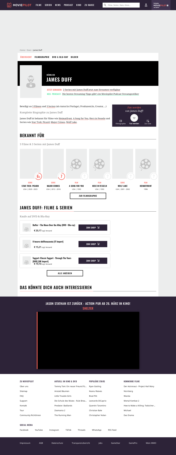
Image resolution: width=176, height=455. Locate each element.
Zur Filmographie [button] (88, 195)
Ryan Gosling (95, 386)
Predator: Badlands (63, 405)
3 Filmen (36, 106)
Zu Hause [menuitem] (89, 5)
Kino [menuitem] (78, 5)
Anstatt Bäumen (61, 391)
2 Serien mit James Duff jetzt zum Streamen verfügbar (91, 89)
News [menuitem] (58, 5)
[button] (121, 122)
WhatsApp (96, 430)
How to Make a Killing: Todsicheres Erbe (140, 405)
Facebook (24, 430)
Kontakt (23, 405)
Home (22, 50)
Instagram (54, 430)
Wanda (127, 396)
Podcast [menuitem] (68, 5)
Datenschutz (57, 443)
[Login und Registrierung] (146, 5)
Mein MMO (151, 443)
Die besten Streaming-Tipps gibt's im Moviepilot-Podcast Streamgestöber (100, 93)
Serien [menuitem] (48, 5)
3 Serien (51, 106)
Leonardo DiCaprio (97, 400)
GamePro (133, 443)
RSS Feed (112, 430)
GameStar (115, 443)
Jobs (100, 443)
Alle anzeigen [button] (65, 273)
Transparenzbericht (81, 443)
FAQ (22, 396)
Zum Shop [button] (93, 227)
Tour (22, 410)
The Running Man (62, 415)
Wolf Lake (71, 122)
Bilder (74, 56)
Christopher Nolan (97, 415)
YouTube (39, 430)
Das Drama (129, 415)
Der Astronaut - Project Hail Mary (139, 386)
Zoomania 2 (59, 410)
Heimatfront (65, 118)
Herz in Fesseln (97, 118)
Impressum (25, 443)
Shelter (88, 308)
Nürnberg (128, 391)
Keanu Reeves (95, 391)
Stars (29, 50)
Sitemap (23, 391)
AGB (41, 443)
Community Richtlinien (30, 415)
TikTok (68, 430)
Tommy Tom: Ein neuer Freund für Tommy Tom (70, 386)
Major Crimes (58, 122)
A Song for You (80, 118)
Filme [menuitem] (39, 5)
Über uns (24, 386)
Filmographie (42, 56)
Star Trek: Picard (41, 122)
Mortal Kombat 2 (131, 400)
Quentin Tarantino (97, 405)
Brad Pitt (93, 396)
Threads (81, 430)
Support (23, 400)
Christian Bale (95, 410)
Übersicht (26, 56)
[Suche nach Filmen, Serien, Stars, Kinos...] (121, 5)
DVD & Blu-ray (60, 56)
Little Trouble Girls (62, 396)
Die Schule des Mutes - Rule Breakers (70, 400)
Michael (127, 410)
